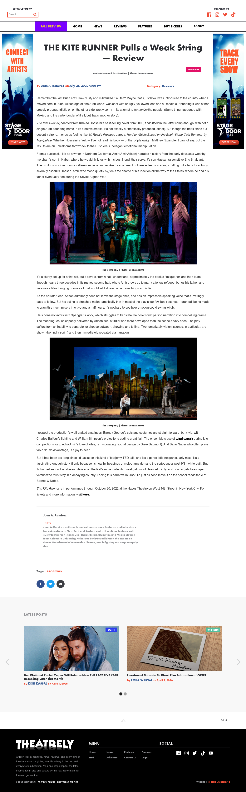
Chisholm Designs (219, 782)
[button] (199, 26)
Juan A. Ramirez (52, 86)
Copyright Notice (67, 782)
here (85, 494)
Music (111, 630)
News (97, 26)
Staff (91, 757)
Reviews (120, 26)
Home (77, 26)
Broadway (193, 69)
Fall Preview (51, 26)
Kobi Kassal (37, 683)
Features (145, 26)
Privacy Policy (47, 782)
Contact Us (130, 757)
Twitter (47, 523)
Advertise (111, 757)
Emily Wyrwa (141, 680)
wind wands (184, 439)
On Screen (213, 630)
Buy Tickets (173, 26)
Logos (145, 757)
